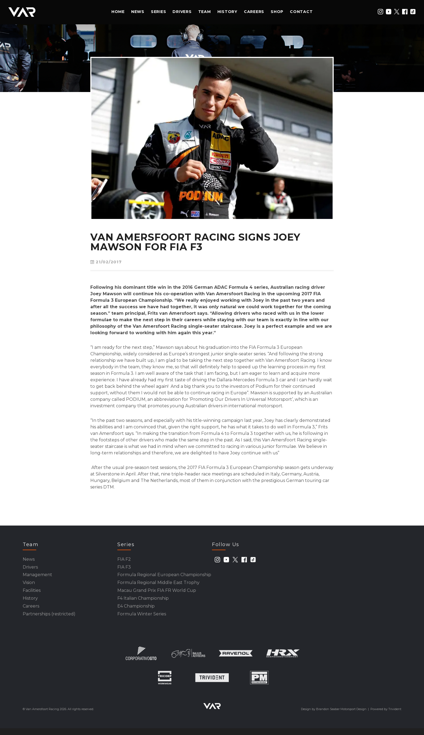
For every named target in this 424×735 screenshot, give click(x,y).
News (137, 11)
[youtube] (388, 11)
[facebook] (405, 11)
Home (118, 11)
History (227, 11)
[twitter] (396, 11)
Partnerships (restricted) (49, 620)
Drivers (182, 11)
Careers (254, 11)
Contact (301, 11)
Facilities (32, 594)
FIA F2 (124, 559)
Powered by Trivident (385, 716)
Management (37, 577)
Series (158, 11)
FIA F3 (124, 568)
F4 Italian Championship (143, 603)
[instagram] (380, 11)
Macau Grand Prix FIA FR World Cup (156, 594)
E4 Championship (136, 611)
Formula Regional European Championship (164, 577)
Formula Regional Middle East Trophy (158, 585)
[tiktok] (413, 11)
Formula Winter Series (141, 620)
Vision (29, 585)
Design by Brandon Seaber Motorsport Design (333, 716)
